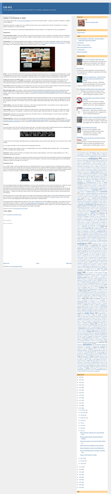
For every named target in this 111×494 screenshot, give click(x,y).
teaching (101, 342)
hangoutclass (97, 235)
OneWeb (101, 287)
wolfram (95, 368)
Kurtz (78, 260)
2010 (80, 474)
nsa (85, 284)
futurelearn (87, 223)
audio (94, 161)
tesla (84, 348)
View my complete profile (92, 22)
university (96, 357)
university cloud (103, 357)
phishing (91, 296)
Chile (87, 177)
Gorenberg (93, 231)
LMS (85, 263)
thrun (104, 348)
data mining (80, 201)
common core (94, 188)
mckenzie (79, 267)
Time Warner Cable (96, 350)
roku (95, 310)
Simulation (79, 319)
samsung (103, 311)
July (81, 423)
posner (103, 298)
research (90, 308)
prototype (105, 302)
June (81, 425)
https (105, 238)
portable (98, 298)
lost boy (100, 263)
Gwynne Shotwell (103, 234)
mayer (98, 266)
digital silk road (80, 207)
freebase (103, 222)
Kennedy (79, 255)
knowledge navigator (83, 258)
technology (87, 344)
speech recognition (96, 326)
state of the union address (82, 333)
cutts (84, 199)
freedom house (80, 223)
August (82, 420)
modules (103, 270)
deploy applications (103, 202)
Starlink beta (97, 331)
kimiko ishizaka (80, 257)
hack (80, 235)
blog (78, 169)
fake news (102, 219)
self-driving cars (104, 316)
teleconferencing (96, 345)
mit (93, 269)
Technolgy (79, 344)
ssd (83, 329)
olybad (78, 287)
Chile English (94, 177)
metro (96, 267)
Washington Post (91, 363)
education (93, 211)
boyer (83, 170)
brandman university (93, 170)
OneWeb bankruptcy (82, 289)
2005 (80, 487)
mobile (98, 269)
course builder (95, 194)
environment (79, 217)
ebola (94, 210)
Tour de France (89, 351)
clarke (100, 183)
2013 (80, 467)
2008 (80, 479)
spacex (92, 324)
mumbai (103, 275)
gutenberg (91, 234)
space (78, 324)
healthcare (84, 237)
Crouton (57, 197)
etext (91, 217)
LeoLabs (85, 261)
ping (96, 296)
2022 (80, 387)
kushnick (83, 260)
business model (95, 172)
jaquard (94, 252)
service (88, 317)
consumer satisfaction (91, 193)
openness (87, 293)
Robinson (83, 310)
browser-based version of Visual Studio (38, 119)
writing (98, 369)
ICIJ (86, 241)
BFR (101, 166)
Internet (79, 248)
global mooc (90, 226)
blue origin (89, 169)
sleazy (78, 320)
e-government (102, 208)
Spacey (80, 325)
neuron (78, 283)
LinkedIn (102, 261)
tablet (101, 340)
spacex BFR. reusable (102, 324)
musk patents (102, 277)
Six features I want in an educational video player (94, 117)
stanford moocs (95, 329)
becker (87, 164)
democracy (88, 202)
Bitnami (97, 167)
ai (85, 154)
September (83, 417)
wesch (98, 365)
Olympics (84, 287)
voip (106, 362)
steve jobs (97, 333)
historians (94, 237)
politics (91, 298)
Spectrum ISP (103, 325)
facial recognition (88, 219)
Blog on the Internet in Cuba (84, 47)
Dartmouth (96, 199)
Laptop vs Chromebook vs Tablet (14, 18)
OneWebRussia (92, 289)
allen (78, 156)
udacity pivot (99, 356)
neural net (103, 281)
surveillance (85, 339)
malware (99, 264)
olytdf (91, 287)
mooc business (98, 272)
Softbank (79, 322)
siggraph (99, 317)
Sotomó (95, 322)
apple (78, 158)
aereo (87, 153)
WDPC (102, 363)
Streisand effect (98, 336)
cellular (105, 175)
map (104, 264)
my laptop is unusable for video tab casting (54, 43)
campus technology (103, 173)
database (95, 201)
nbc (90, 280)
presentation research (82, 301)
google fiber (88, 228)
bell (92, 164)
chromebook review (17, 214)
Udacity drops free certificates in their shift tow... (92, 445)
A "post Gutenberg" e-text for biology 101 (92, 108)
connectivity (103, 191)
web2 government (90, 365)
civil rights (95, 183)
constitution (82, 193)
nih (106, 283)
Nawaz (85, 280)
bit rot (93, 167)
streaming (90, 336)
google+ (79, 231)
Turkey (82, 354)
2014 (80, 408)
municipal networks (82, 277)
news (103, 283)
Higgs (89, 237)
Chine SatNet (103, 179)
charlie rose (103, 176)
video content (96, 360)
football (88, 222)
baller (104, 163)
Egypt (80, 213)
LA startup (94, 260)
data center (102, 199)
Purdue (91, 304)
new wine (91, 283)
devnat (99, 204)
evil (105, 217)
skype (104, 319)
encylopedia (79, 216)
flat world (104, 220)
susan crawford (98, 339)
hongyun (99, 238)
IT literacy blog (81, 49)
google (102, 226)
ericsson (86, 217)
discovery (88, 207)
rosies (103, 310)
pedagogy (85, 296)
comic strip (86, 188)
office (91, 286)
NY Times (92, 284)
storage (96, 334)
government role (101, 231)
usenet (90, 359)
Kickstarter (103, 255)
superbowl (103, 337)
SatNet (78, 314)
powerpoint (84, 299)
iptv (83, 251)
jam (90, 252)
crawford (96, 196)
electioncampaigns (82, 214)
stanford (88, 329)
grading (79, 232)
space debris (85, 324)
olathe (101, 286)
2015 (80, 405)
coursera (85, 196)
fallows (78, 220)
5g (87, 152)
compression (81, 191)
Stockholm (86, 334)
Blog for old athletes (82, 52)
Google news (85, 229)
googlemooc (86, 231)
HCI (79, 237)
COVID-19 (91, 196)
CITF (100, 182)
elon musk (93, 214)
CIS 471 (7, 7)
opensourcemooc (95, 293)
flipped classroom (81, 222)
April (81, 430)
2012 (80, 469)
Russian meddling (88, 311)
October (82, 415)
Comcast (79, 188)
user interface (97, 359)
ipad (105, 249)
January (82, 463)
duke (92, 208)
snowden (89, 320)
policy (84, 298)
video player (103, 360)
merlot (92, 267)
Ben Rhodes (102, 164)
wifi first (97, 366)
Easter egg (89, 210)
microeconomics (102, 267)
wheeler (103, 365)
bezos (97, 166)
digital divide (93, 205)
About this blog (81, 32)
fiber (99, 220)
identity (99, 241)
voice (102, 362)
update (80, 359)
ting (103, 350)
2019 (80, 395)
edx (106, 211)
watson (97, 363)
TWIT (105, 354)
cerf (87, 176)
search (91, 316)
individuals (105, 243)
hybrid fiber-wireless (102, 240)
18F (78, 152)
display (93, 207)
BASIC (78, 164)
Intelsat (103, 246)
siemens (93, 317)
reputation (84, 308)
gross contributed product (96, 232)
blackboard (103, 167)
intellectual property (95, 246)
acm (102, 152)
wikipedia (81, 368)
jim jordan (79, 254)
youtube (96, 371)
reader (87, 305)
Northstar (80, 284)
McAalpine (104, 266)
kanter (92, 254)
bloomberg (83, 169)
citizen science (88, 183)
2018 (80, 397)
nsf (88, 284)
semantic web (82, 317)
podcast (101, 296)
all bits (104, 154)
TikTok (89, 350)
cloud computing (92, 185)
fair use (95, 219)
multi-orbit (86, 275)
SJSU (96, 319)
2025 (80, 379)
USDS (85, 359)
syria (97, 340)
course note (103, 194)
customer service (96, 197)
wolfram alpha (102, 368)
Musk (96, 277)
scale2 (88, 314)
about (98, 152)
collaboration (80, 186)
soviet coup (102, 322)
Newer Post (6, 263)
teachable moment (93, 342)
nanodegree (90, 278)
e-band (96, 208)
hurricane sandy (85, 240)
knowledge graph (93, 257)
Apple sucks (84, 158)
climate (80, 185)
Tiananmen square (81, 350)
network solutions (95, 281)
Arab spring (86, 160)
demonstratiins (95, 202)
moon (94, 274)
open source (80, 293)
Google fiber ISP (98, 228)
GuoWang (84, 234)
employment (102, 214)
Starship (104, 331)
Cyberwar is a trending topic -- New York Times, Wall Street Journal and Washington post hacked (94, 78)
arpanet (98, 160)
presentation (102, 299)
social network (96, 320)
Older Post (68, 263)
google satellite (101, 229)
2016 (80, 403)
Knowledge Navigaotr (102, 257)
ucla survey (85, 356)
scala (84, 314)
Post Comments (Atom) (16, 266)
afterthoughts (80, 154)
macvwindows (93, 264)
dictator (104, 204)
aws (84, 163)
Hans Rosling (104, 235)
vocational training (95, 362)
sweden (105, 339)
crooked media (103, 196)
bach (94, 163)
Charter (78, 177)
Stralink (84, 336)
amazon (92, 156)
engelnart (92, 216)
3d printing (83, 152)
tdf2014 (79, 342)
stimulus (103, 333)
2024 (80, 382)
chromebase (79, 180)
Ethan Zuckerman (98, 217)
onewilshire (100, 289)
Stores (80, 336)
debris (104, 201)
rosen (99, 310)
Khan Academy (96, 255)
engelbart (86, 216)
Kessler (84, 255)
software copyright (87, 322)
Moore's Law (100, 274)
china (78, 179)
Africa (103, 153)
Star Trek (79, 331)
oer (88, 286)
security (97, 316)
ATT (83, 161)
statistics (91, 333)
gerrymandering (101, 225)
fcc (87, 220)
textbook (90, 348)
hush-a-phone (93, 240)
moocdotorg (88, 274)
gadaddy (93, 223)
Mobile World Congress (92, 270)
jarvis (99, 252)
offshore (96, 286)
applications (93, 158)
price (98, 301)
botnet (78, 170)
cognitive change (101, 185)
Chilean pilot (102, 177)
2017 (80, 400)
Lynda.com (85, 264)
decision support (80, 202)
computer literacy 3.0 (91, 191)
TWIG (100, 354)
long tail (89, 263)
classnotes (105, 183)
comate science (102, 186)
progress (79, 303)
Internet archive (87, 248)
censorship (82, 176)
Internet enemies (97, 248)
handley (84, 235)
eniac (97, 216)
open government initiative (100, 292)
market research (86, 266)
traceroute (79, 353)
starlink (89, 331)
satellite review (101, 313)
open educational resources (87, 292)
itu (100, 251)
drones (83, 208)
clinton (85, 185)
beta (93, 166)
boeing (95, 169)
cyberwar (89, 199)
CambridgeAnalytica (94, 173)
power (78, 299)
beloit (96, 164)
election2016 (101, 213)
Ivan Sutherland (81, 252)
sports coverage (90, 328)
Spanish (89, 325)
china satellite (95, 179)
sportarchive (82, 328)
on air (95, 287)
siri (91, 319)
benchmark (79, 166)
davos (100, 201)
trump (100, 353)
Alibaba (99, 154)
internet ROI (86, 249)
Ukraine (80, 357)
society (103, 320)
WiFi (93, 366)
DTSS (88, 208)
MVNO (78, 278)
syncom (93, 340)
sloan (83, 320)
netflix (99, 280)
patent (93, 295)
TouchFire (81, 351)
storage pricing (103, 334)
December (83, 410)
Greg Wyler (85, 232)
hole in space (87, 238)
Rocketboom (89, 310)
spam (85, 325)
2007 (80, 482)
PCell (104, 295)
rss (106, 310)
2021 (80, 390)
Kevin (90, 255)
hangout (90, 235)
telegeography (80, 347)
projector (94, 302)
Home (37, 263)
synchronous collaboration (84, 340)
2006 (80, 484)
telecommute (88, 345)
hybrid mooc (81, 241)
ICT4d (90, 241)
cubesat (88, 197)
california (86, 173)
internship (93, 249)
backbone (99, 163)
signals (104, 317)
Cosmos (87, 194)
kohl (90, 258)
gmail (97, 226)
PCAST (99, 295)
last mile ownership (102, 260)
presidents (92, 301)
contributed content (102, 193)
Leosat (91, 261)
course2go (79, 196)
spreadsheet (99, 328)
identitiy (95, 241)
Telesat (95, 347)
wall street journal (82, 363)
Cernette (97, 176)
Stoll (92, 334)
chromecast (80, 182)
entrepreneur (103, 216)
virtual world (86, 362)
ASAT (102, 160)
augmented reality (102, 161)
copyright (81, 194)
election (93, 213)
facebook (79, 219)
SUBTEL (97, 337)
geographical (84, 225)
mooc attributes (89, 272)
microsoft (88, 269)
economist (81, 211)
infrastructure (94, 245)
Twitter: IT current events (83, 45)
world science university (90, 369)
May (81, 428)
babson (89, 163)
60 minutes (92, 152)
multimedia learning (95, 275)
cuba (83, 197)
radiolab (97, 304)
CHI (83, 177)
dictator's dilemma (82, 205)
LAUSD (80, 261)
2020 (80, 392)
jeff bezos (104, 252)
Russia (80, 311)
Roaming (102, 308)
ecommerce (104, 210)
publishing (85, 304)
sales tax (97, 311)
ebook (98, 210)
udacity (92, 356)
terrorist (79, 348)
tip (106, 350)
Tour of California (101, 351)
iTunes (104, 251)
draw (80, 208)
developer (81, 204)
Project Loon (87, 302)
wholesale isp (86, 366)
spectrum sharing (81, 326)
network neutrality (85, 281)
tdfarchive (85, 342)
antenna (104, 156)
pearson (79, 296)
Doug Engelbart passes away (89, 127)
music (92, 277)
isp (91, 251)
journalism (86, 254)
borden (104, 169)
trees (92, 353)
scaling (93, 314)
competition (95, 190)
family (83, 220)
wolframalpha (80, 369)
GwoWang (96, 234)
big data (82, 167)
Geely (78, 225)
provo (80, 304)
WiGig (102, 366)
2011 (80, 472)
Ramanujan (103, 304)
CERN (91, 176)
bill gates (88, 167)
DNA (98, 207)
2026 (80, 377)
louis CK (105, 263)
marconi (78, 266)
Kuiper (99, 258)
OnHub (105, 289)
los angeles (94, 263)
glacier (78, 226)
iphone (78, 251)
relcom (96, 307)
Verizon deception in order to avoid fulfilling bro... (92, 448)
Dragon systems (103, 207)
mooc (79, 272)
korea (94, 258)
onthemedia (101, 290)
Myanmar (84, 278)
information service (83, 245)
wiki (106, 366)
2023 (80, 385)
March (82, 458)
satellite (79, 313)
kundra (104, 258)
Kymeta (88, 260)
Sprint (104, 328)
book (100, 169)
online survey (93, 290)
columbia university (93, 186)
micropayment (80, 269)
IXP (87, 252)
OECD (84, 286)
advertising (81, 153)
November (83, 412)
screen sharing (86, 316)
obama (105, 284)
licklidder (96, 261)
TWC (96, 354)
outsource (103, 293)
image (104, 241)
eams (84, 210)
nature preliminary (98, 278)
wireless (88, 368)
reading (91, 305)
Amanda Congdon (84, 156)
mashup (93, 266)
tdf (105, 340)
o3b (101, 284)
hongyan (93, 238)
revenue (96, 308)
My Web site (80, 42)
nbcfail (94, 280)
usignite (104, 359)
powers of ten (93, 299)
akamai (89, 154)
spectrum (95, 325)
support (79, 339)
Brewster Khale (103, 170)
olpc (105, 286)
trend (96, 353)
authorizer (79, 163)
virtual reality (79, 362)
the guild (98, 348)
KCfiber (98, 254)
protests (99, 302)
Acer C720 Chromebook (24, 20)
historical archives (102, 237)
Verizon (79, 360)
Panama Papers (87, 295)
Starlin (84, 331)
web (106, 363)
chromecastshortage (91, 182)
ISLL (87, 251)
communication (102, 188)
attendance (88, 161)
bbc (83, 164)
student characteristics (87, 337)
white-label (79, 366)
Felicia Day (93, 220)
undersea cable (87, 357)
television (102, 347)
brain (87, 170)
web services (81, 365)
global (83, 226)
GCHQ (104, 223)
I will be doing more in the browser (35, 203)
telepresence (88, 347)
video (88, 360)
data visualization (87, 201)
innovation (86, 246)
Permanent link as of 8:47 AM (20, 208)
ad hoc (105, 152)
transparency (86, 353)
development (90, 204)
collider (86, 186)
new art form (84, 283)
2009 (80, 477)
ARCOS (92, 160)
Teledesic (103, 345)
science (99, 314)
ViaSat (84, 360)
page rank (79, 295)
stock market (80, 334)
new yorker (98, 283)
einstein (86, 213)
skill (100, 319)
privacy (103, 301)
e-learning (79, 210)
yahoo (80, 371)
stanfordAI (103, 329)
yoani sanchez (90, 371)
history (79, 238)
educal (87, 211)
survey (91, 339)
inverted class (99, 249)
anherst (98, 156)
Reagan (96, 305)
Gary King (99, 223)
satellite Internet (89, 313)
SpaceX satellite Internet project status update (93, 89)
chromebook (9, 214)
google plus (93, 229)
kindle (86, 257)
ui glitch (105, 356)
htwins (78, 240)
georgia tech (93, 225)
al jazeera (94, 154)
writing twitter (104, 369)
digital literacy (102, 205)
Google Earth (80, 228)
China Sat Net (86, 179)
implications (82, 243)
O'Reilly (97, 284)
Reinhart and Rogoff (88, 307)
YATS (84, 371)
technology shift (80, 345)
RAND (78, 305)
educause (102, 211)
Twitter (79, 356)
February (82, 461)
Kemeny (103, 254)
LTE (80, 264)
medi (84, 267)
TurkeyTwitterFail (89, 354)
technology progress (101, 344)
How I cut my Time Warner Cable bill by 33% (93, 59)
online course (83, 290)
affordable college (96, 153)
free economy (95, 222)
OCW (80, 286)
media (87, 267)
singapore (86, 319)
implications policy (96, 243)
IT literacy (96, 251)
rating (82, 305)
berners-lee (87, 166)
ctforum (78, 197)
